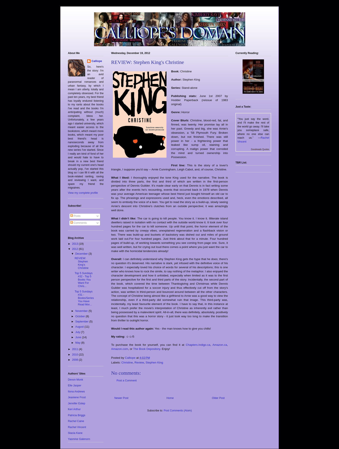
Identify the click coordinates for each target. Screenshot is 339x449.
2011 (75, 349)
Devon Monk (75, 379)
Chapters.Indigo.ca (198, 344)
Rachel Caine (76, 421)
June (78, 337)
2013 (75, 243)
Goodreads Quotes (260, 149)
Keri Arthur (74, 409)
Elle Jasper (74, 385)
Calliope (96, 61)
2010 (75, 354)
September (82, 321)
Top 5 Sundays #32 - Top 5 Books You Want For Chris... (84, 280)
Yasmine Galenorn (79, 439)
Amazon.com (119, 349)
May (78, 342)
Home (170, 398)
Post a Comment (127, 380)
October (80, 316)
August (79, 326)
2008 (75, 359)
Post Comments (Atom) (178, 410)
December (81, 253)
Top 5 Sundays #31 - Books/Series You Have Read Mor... (84, 298)
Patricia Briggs (76, 415)
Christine (127, 362)
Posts (75, 215)
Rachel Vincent (77, 427)
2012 (75, 249)
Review (139, 362)
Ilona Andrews (76, 391)
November (81, 311)
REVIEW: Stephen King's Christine (81, 263)
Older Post (218, 398)
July (78, 332)
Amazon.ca (220, 344)
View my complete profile (83, 192)
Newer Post (121, 398)
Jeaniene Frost (77, 397)
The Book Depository (146, 349)
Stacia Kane (75, 433)
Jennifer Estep (76, 403)
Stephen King (154, 362)
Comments (78, 222)
